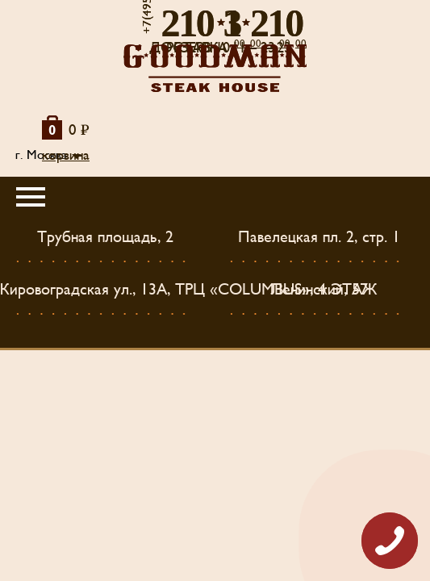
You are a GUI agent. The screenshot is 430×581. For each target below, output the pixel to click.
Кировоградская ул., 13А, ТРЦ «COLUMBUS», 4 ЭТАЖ (189, 290)
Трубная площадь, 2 (105, 237)
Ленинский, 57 (319, 290)
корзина (66, 155)
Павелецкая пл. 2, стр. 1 (319, 237)
